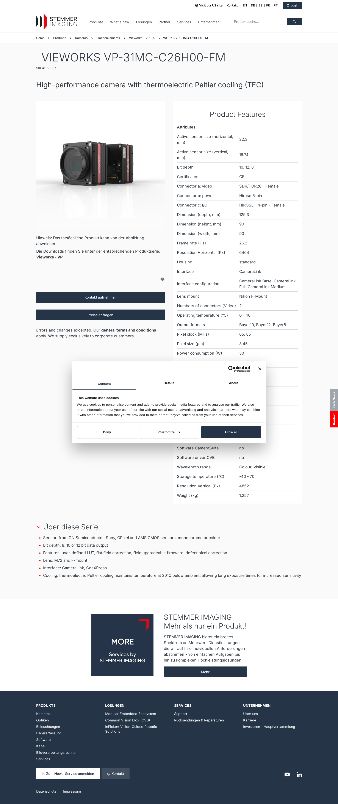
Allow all (231, 432)
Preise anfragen (100, 315)
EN (245, 5)
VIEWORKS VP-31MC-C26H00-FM (183, 38)
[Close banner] (259, 368)
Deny (107, 432)
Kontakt (232, 5)
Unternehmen (208, 22)
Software (43, 739)
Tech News (334, 400)
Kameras (81, 38)
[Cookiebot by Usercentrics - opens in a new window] (231, 369)
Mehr (205, 672)
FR (268, 5)
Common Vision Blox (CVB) (127, 720)
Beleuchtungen (48, 726)
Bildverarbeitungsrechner (56, 752)
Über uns (250, 714)
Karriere (249, 720)
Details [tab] (169, 383)
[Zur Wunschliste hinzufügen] (162, 279)
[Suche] (294, 21)
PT (276, 5)
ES (260, 5)
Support (180, 714)
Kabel (40, 746)
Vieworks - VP (139, 38)
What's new (119, 22)
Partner (164, 22)
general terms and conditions (128, 330)
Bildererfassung (48, 733)
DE (253, 5)
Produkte (96, 22)
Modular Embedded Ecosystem (130, 714)
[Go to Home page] (56, 22)
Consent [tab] (104, 383)
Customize (169, 432)
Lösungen (144, 22)
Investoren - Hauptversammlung (269, 726)
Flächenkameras (108, 38)
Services (184, 22)
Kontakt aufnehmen (100, 297)
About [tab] (233, 383)
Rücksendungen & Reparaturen (199, 720)
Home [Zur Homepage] (40, 38)
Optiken (42, 720)
